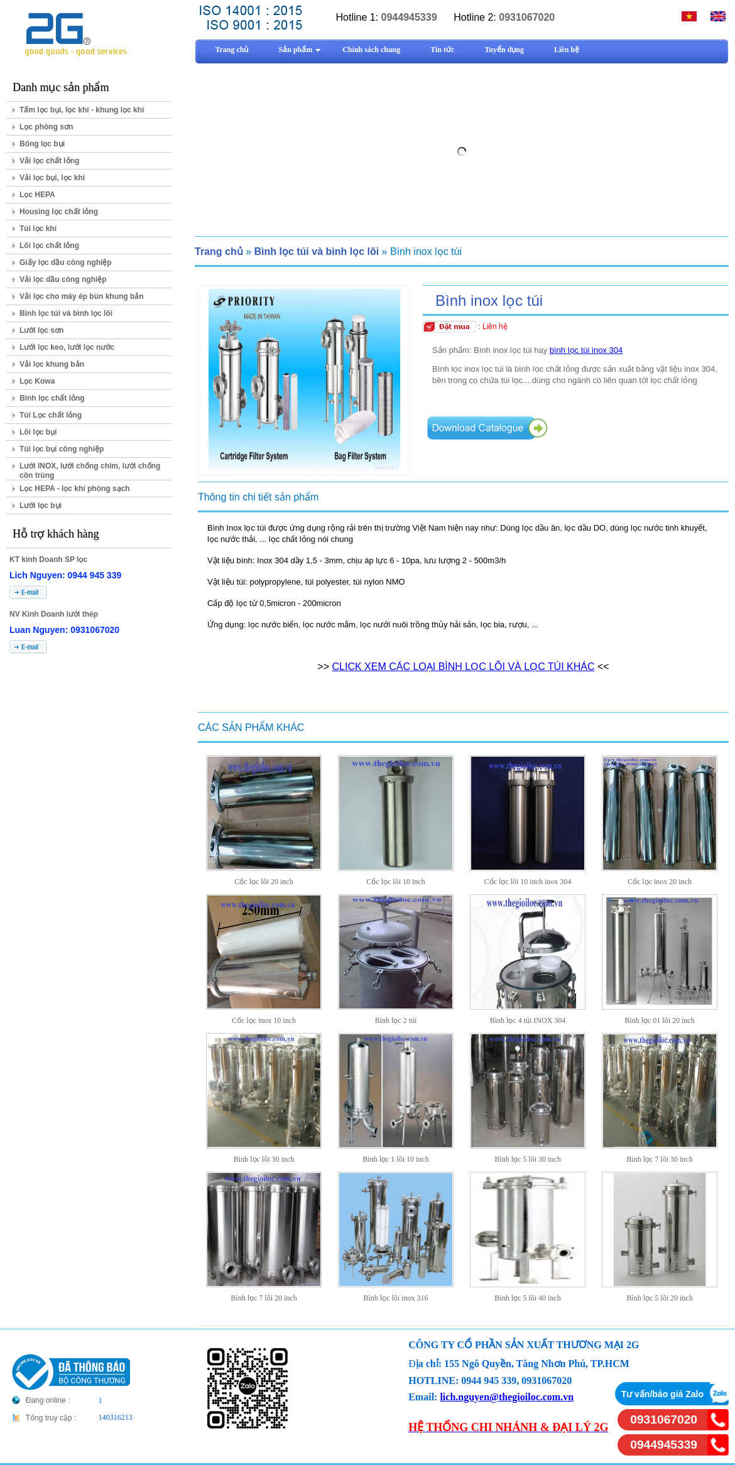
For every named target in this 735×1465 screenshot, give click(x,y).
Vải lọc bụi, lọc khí (52, 177)
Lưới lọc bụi (40, 505)
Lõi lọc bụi (38, 432)
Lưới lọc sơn (41, 330)
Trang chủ (219, 251)
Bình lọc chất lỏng (52, 398)
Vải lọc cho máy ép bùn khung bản (81, 296)
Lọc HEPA (37, 194)
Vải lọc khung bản (51, 364)
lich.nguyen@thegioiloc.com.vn (507, 1397)
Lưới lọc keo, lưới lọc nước (66, 347)
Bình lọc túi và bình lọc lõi (65, 313)
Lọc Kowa (37, 381)
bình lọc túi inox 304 (586, 350)
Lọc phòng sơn (46, 126)
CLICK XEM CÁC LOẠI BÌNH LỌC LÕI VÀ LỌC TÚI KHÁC (463, 666)
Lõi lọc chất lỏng (49, 245)
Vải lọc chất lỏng (49, 160)
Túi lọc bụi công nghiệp (61, 449)
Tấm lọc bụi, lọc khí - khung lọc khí (81, 109)
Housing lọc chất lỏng (58, 211)
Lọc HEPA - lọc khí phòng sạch (74, 488)
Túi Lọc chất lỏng (50, 415)
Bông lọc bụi (42, 143)
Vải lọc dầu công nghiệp (63, 279)
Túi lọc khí (38, 228)
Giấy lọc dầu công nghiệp (65, 262)
